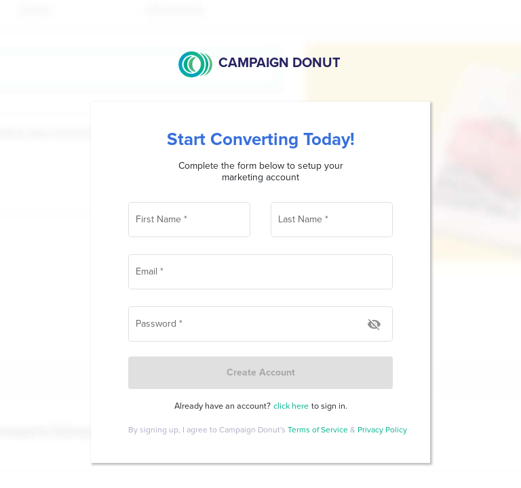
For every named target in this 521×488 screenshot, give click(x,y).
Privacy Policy (382, 429)
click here (291, 406)
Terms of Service (319, 429)
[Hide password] (374, 325)
